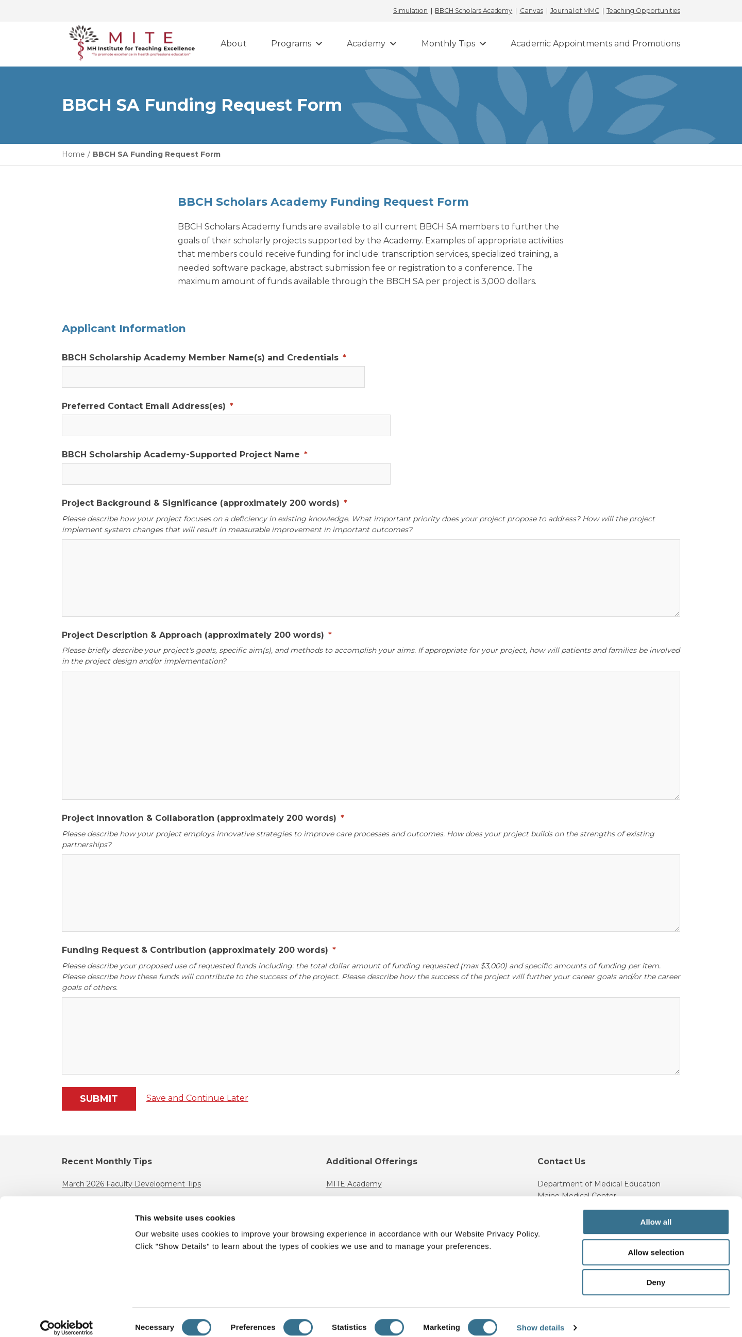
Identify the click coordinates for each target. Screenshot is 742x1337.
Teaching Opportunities (643, 11)
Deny (656, 1271)
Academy (366, 43)
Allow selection (656, 1241)
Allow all (656, 1211)
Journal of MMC (574, 11)
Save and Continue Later (198, 1098)
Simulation (410, 11)
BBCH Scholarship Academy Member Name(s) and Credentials (204, 357)
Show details (541, 1316)
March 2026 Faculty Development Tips (131, 1184)
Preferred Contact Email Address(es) (147, 406)
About (234, 43)
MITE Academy (354, 1184)
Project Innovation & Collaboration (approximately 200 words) (203, 818)
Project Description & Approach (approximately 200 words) (197, 635)
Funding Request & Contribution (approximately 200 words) (199, 950)
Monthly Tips (448, 43)
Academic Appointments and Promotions (595, 43)
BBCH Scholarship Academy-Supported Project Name (185, 454)
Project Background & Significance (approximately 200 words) (204, 503)
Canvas (531, 11)
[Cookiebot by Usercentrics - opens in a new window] (67, 1317)
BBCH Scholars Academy (473, 11)
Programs (291, 43)
